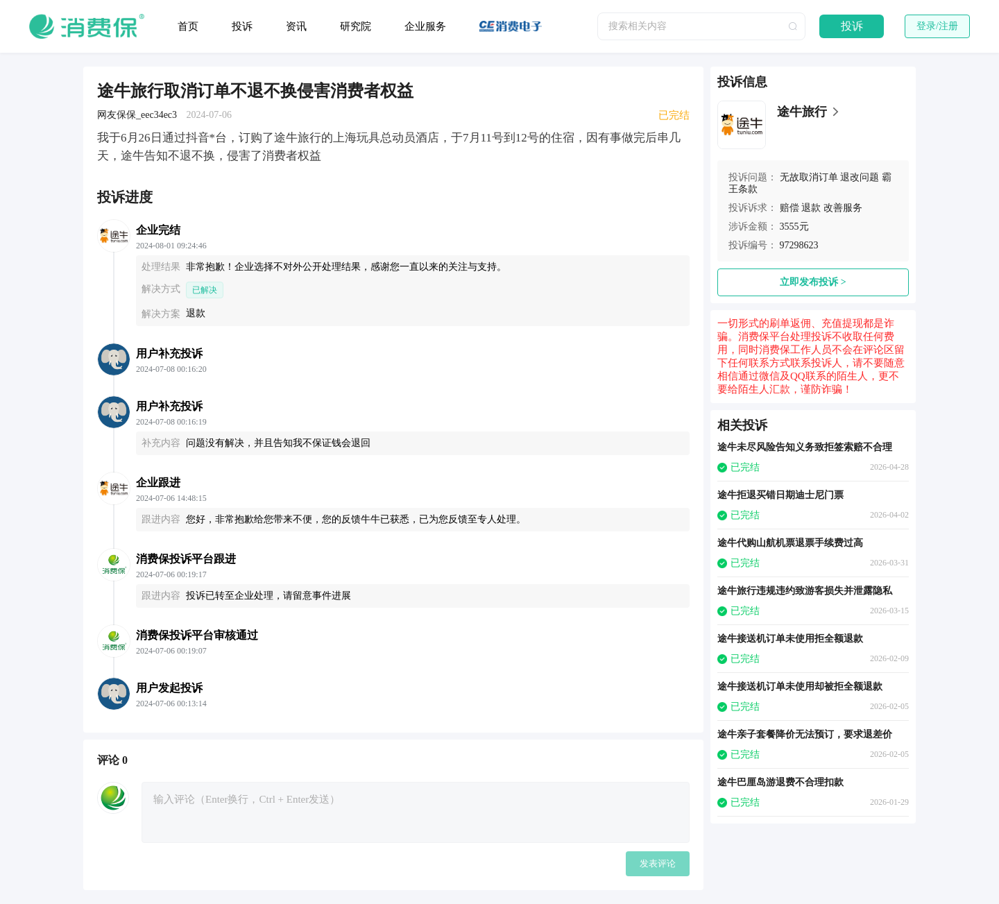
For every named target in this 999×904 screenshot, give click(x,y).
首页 (188, 26)
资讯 (296, 26)
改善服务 (842, 208)
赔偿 (789, 208)
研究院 (355, 26)
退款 (811, 208)
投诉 (242, 26)
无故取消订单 (809, 177)
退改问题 (859, 177)
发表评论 (658, 863)
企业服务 (425, 26)
